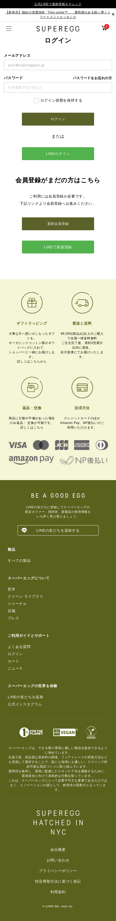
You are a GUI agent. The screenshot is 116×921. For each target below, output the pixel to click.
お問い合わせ (58, 860)
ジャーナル (17, 604)
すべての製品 (19, 560)
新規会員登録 (58, 224)
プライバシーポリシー (58, 871)
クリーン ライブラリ (25, 596)
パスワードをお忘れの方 (92, 78)
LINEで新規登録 (58, 247)
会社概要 (57, 850)
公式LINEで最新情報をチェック (57, 4)
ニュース (15, 668)
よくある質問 (19, 647)
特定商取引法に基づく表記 (58, 881)
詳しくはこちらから (32, 361)
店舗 (11, 611)
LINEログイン (58, 154)
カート (13, 661)
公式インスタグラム (25, 704)
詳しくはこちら (32, 427)
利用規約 (57, 892)
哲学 (11, 589)
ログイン (15, 654)
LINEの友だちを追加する (58, 530)
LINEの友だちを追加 (25, 697)
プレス (13, 618)
